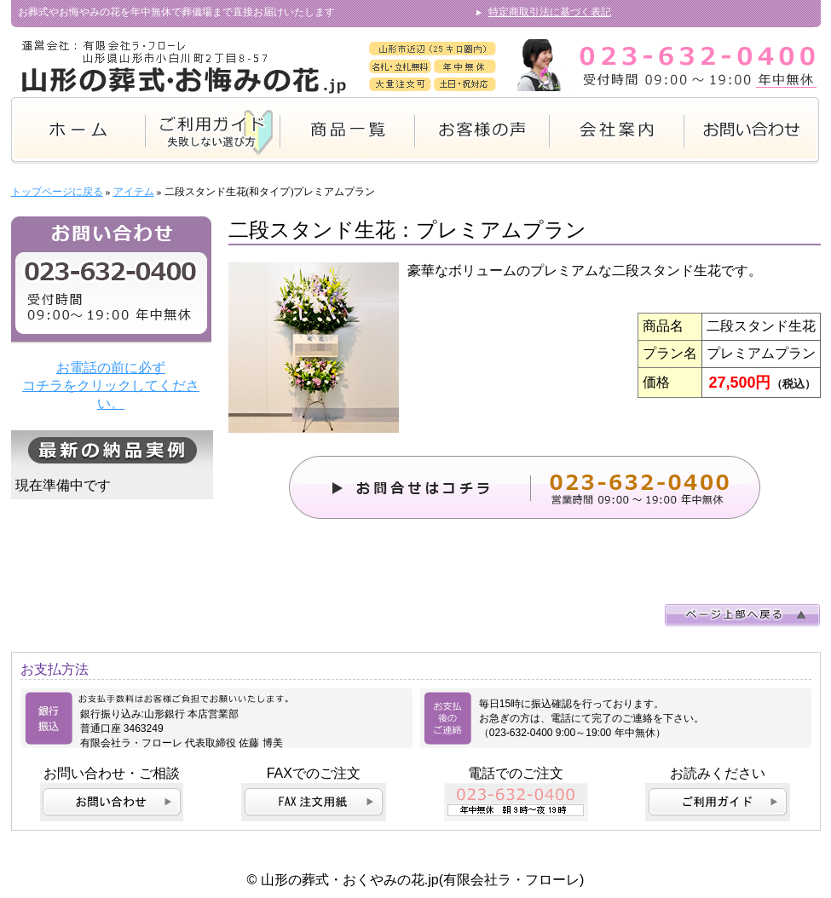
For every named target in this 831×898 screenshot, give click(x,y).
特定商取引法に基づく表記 (549, 12)
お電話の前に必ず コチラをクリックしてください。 (110, 385)
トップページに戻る (57, 192)
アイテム (133, 192)
